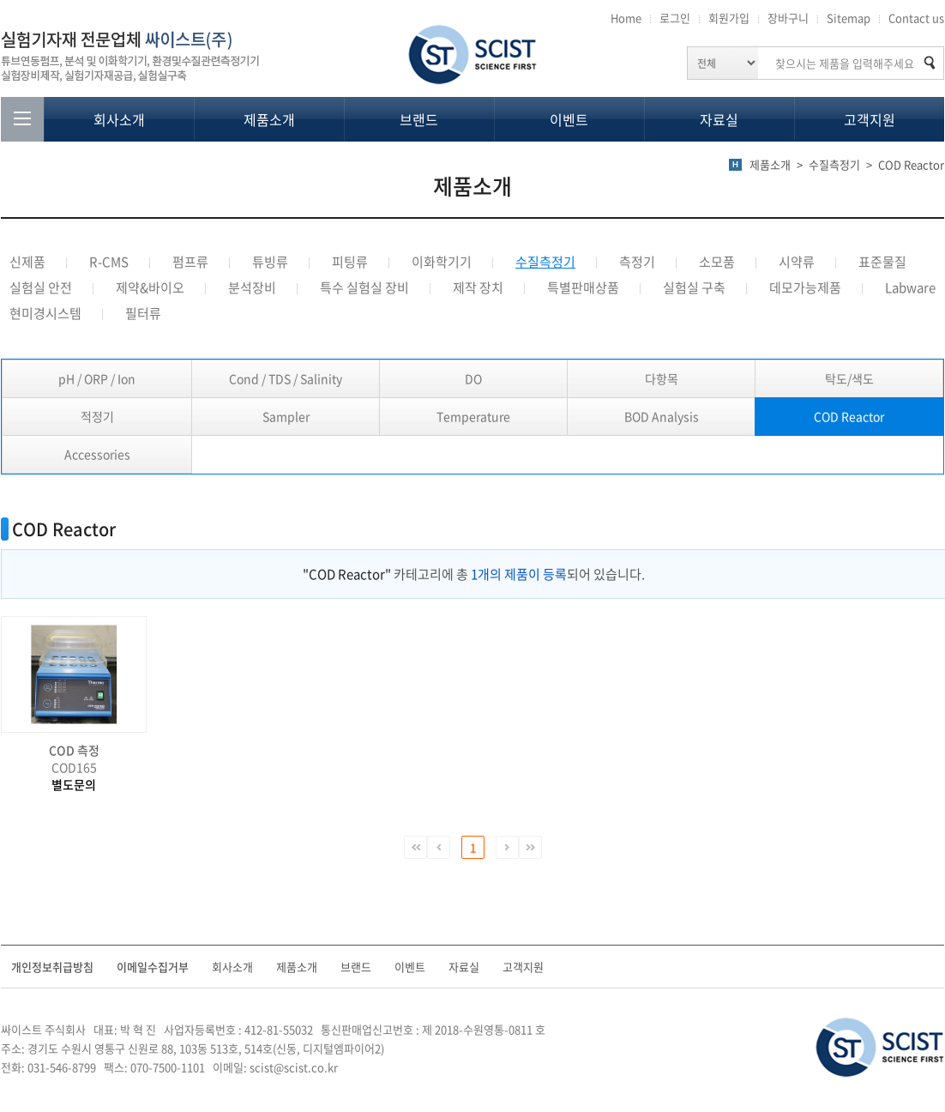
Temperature (473, 416)
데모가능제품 (805, 287)
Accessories (97, 453)
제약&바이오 (150, 287)
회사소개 (119, 119)
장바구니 (788, 17)
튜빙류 (270, 261)
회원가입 (728, 17)
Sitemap (848, 17)
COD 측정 (74, 749)
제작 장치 (478, 287)
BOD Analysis (661, 416)
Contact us (916, 17)
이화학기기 (442, 261)
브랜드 (419, 119)
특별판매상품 (583, 287)
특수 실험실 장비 (364, 287)
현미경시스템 (45, 313)
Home (626, 17)
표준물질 (882, 261)
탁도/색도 (849, 378)
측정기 (637, 261)
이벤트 (569, 119)
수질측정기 (545, 261)
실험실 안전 (40, 287)
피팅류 (350, 261)
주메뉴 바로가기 (0, 0)
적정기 (97, 416)
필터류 (143, 313)
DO (473, 378)
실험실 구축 (694, 287)
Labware (910, 287)
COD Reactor (849, 416)
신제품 (27, 261)
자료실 (719, 119)
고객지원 (869, 119)
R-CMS (109, 261)
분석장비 (252, 287)
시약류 (797, 261)
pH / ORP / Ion (96, 378)
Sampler (286, 416)
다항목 (661, 378)
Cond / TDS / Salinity (285, 378)
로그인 (674, 17)
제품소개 (269, 119)
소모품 (717, 261)
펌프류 (190, 261)
